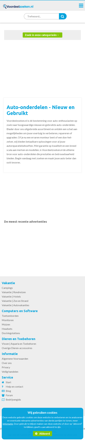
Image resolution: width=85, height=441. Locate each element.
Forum (9, 395)
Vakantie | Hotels (11, 296)
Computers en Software (20, 311)
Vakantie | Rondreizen (14, 292)
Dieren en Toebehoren (18, 339)
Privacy (6, 367)
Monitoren (8, 320)
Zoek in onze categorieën (42, 35)
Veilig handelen (10, 371)
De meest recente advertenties (25, 221)
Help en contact (14, 386)
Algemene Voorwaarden (15, 358)
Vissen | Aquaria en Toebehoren (19, 343)
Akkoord (42, 433)
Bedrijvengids (13, 399)
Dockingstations (11, 333)
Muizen (6, 324)
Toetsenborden (10, 315)
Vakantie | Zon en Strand (15, 300)
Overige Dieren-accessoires (17, 347)
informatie (8, 423)
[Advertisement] (42, 65)
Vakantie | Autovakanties (15, 305)
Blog (8, 390)
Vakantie (8, 283)
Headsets (7, 328)
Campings (7, 287)
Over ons (7, 362)
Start (8, 382)
